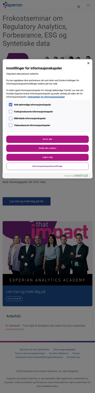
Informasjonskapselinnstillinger (47, 166)
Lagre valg (48, 157)
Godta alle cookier (47, 148)
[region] (47, 118)
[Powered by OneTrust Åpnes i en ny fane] (78, 176)
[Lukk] (88, 63)
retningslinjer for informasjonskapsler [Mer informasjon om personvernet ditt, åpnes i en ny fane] (46, 97)
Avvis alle (47, 139)
